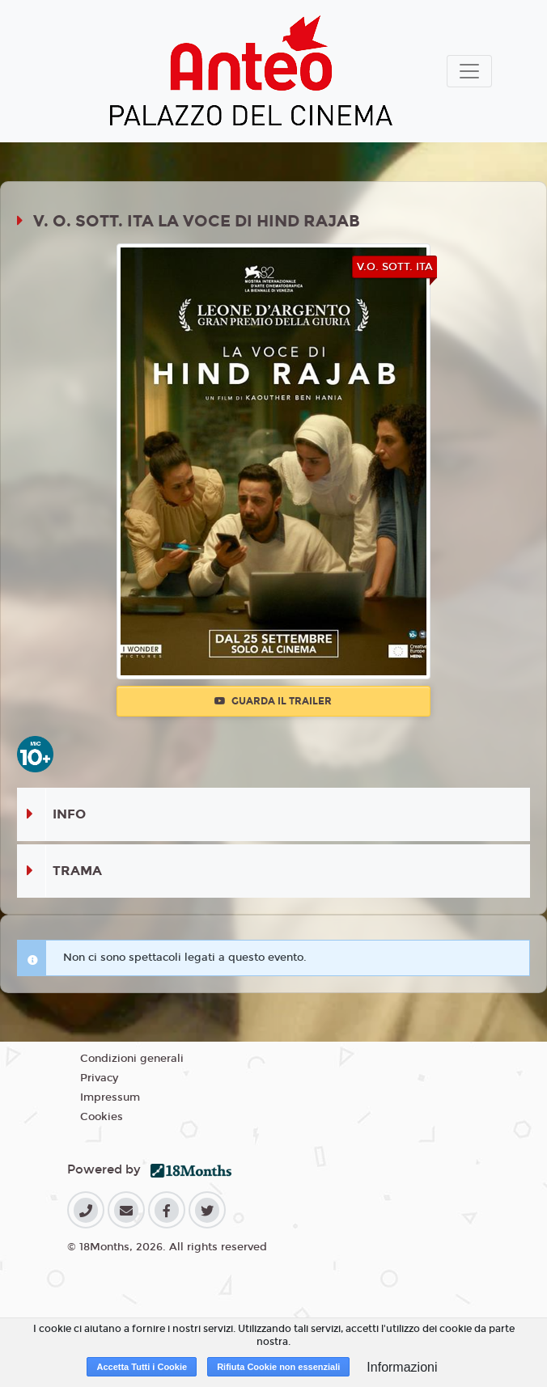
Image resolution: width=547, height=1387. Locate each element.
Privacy (99, 1078)
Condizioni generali (132, 1058)
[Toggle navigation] (469, 71)
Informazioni (402, 1367)
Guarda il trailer (273, 701)
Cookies (101, 1116)
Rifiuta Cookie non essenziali (278, 1367)
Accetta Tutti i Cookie (141, 1367)
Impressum (110, 1097)
